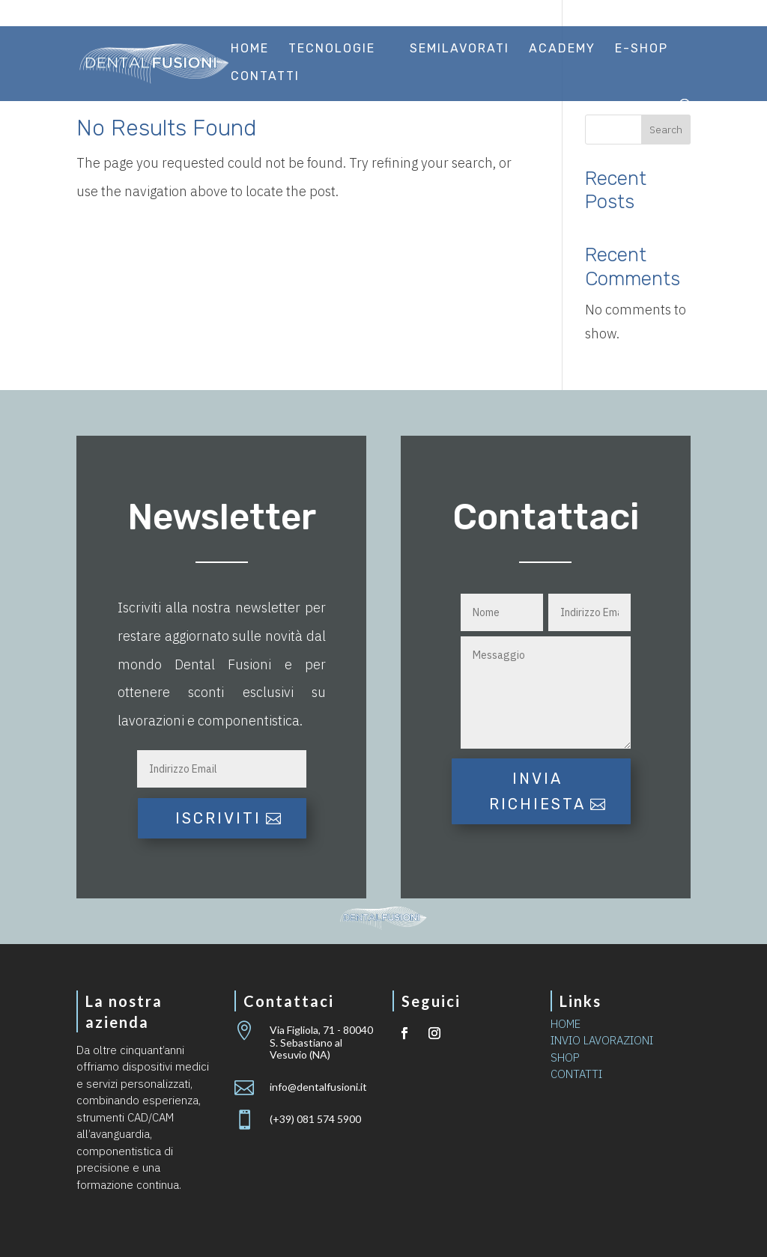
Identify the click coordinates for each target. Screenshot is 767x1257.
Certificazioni (424, 13)
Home (250, 49)
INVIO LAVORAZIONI (602, 1040)
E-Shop (641, 49)
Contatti (265, 77)
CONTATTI (576, 1074)
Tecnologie (331, 49)
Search (665, 129)
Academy (562, 49)
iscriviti (218, 818)
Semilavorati (459, 49)
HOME (565, 1024)
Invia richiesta (537, 791)
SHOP (565, 1057)
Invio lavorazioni (533, 13)
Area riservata (644, 13)
